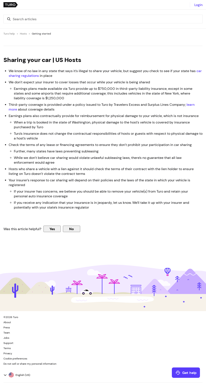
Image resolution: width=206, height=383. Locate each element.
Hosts (23, 33)
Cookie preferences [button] (15, 358)
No (71, 229)
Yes (52, 229)
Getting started (41, 33)
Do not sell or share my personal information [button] (29, 363)
